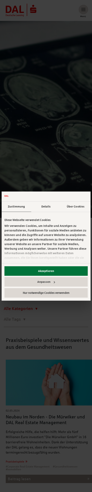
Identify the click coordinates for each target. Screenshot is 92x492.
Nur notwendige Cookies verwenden (46, 292)
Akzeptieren (46, 271)
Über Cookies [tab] (76, 206)
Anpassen (46, 281)
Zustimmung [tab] (16, 206)
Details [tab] (46, 206)
